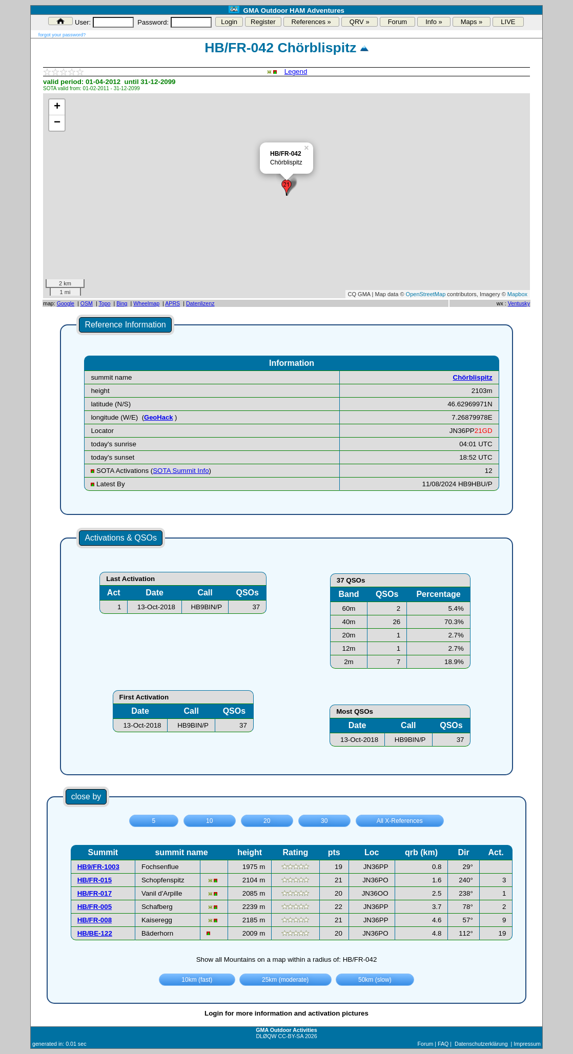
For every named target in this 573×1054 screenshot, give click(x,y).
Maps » (472, 22)
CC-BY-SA (290, 1036)
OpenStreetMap (426, 294)
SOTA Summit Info (181, 470)
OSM (86, 303)
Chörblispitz (473, 377)
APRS (172, 303)
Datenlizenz (200, 303)
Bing (121, 303)
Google (65, 303)
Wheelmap (146, 303)
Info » (433, 22)
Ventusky (519, 303)
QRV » (360, 22)
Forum (397, 22)
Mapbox (517, 294)
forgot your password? (62, 34)
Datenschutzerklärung (481, 1044)
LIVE (508, 22)
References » (311, 22)
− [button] (57, 123)
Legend (295, 71)
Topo (104, 303)
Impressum (527, 1044)
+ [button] (57, 107)
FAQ (443, 1044)
